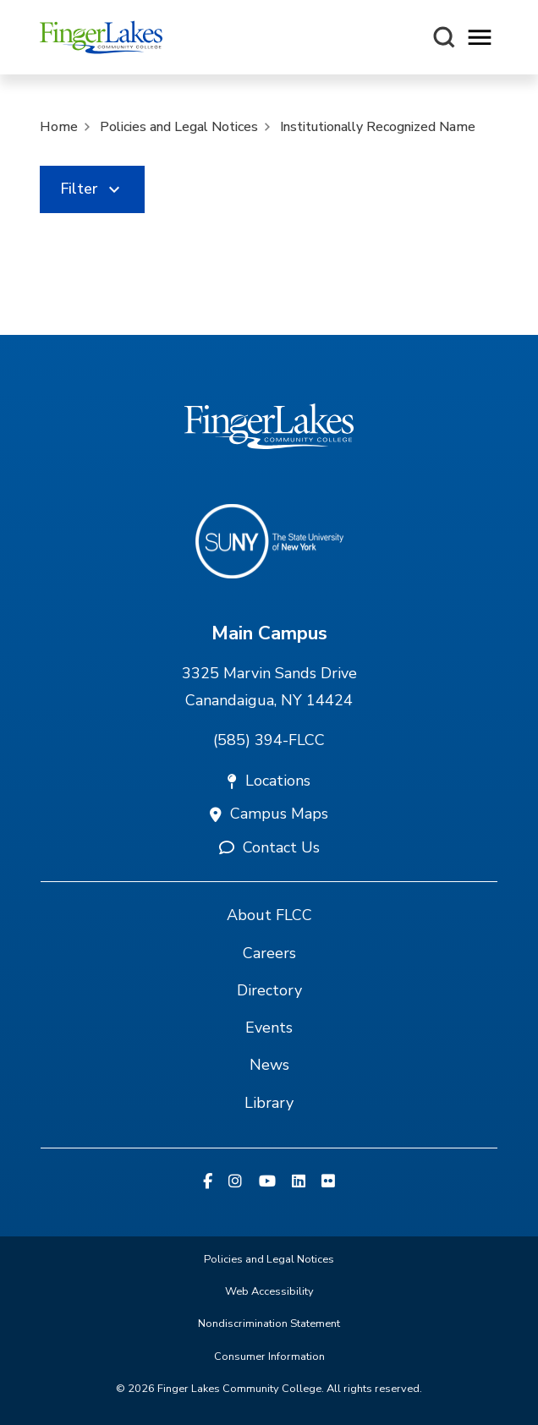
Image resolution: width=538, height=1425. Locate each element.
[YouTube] (267, 1182)
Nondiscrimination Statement (269, 1323)
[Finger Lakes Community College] (101, 37)
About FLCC (269, 915)
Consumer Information (269, 1356)
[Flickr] (328, 1182)
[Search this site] (444, 37)
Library (269, 1103)
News (269, 1065)
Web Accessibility (269, 1291)
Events (269, 1027)
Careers (269, 953)
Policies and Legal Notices (179, 127)
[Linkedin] (298, 1182)
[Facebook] (207, 1182)
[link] (92, 189)
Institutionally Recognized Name (377, 127)
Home (59, 127)
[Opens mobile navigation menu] (479, 37)
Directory (269, 990)
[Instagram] (235, 1182)
